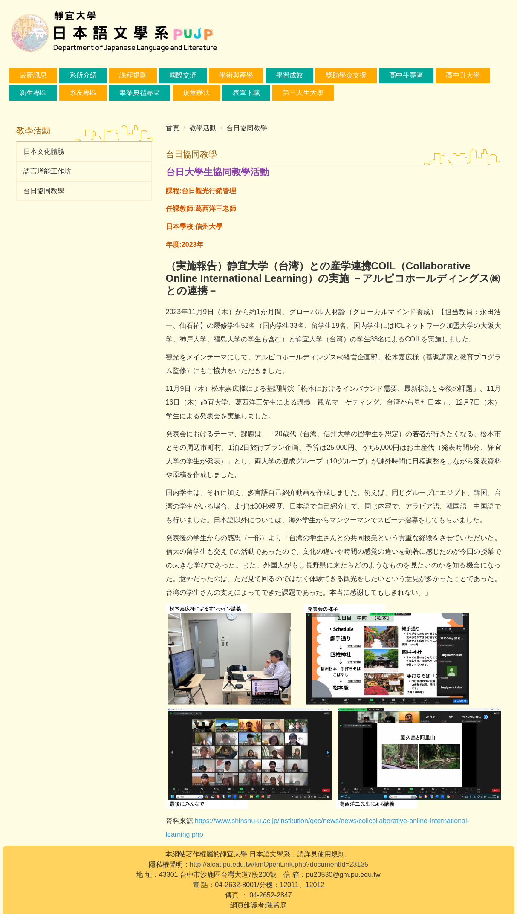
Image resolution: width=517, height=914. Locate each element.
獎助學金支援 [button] (346, 75)
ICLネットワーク (420, 325)
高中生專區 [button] (406, 75)
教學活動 (203, 128)
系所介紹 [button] (83, 75)
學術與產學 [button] (236, 75)
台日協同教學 (43, 190)
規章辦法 (196, 92)
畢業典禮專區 (139, 92)
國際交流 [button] (182, 75)
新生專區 (33, 92)
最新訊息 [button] (33, 75)
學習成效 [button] (289, 75)
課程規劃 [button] (133, 75)
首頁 (172, 128)
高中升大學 (463, 75)
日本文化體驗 (43, 151)
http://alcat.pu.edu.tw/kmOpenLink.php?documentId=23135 (279, 864)
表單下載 (246, 92)
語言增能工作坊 (47, 171)
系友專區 (83, 92)
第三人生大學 (303, 92)
